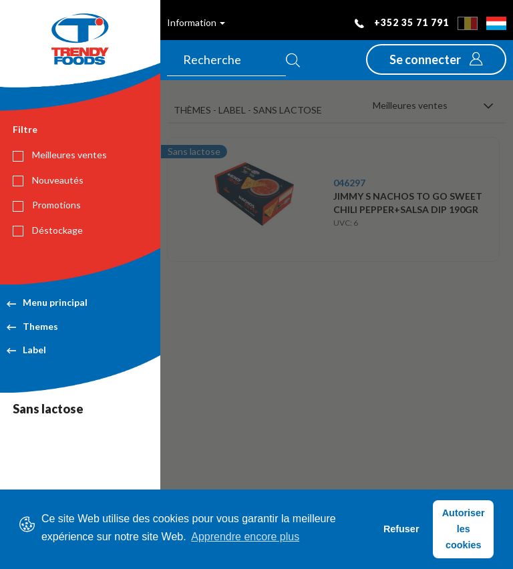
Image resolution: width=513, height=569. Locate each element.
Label (26, 349)
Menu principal (47, 302)
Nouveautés (48, 180)
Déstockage (48, 230)
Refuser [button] (401, 529)
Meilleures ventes (60, 155)
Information (196, 22)
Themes (32, 326)
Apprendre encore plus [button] (245, 536)
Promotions (47, 205)
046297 (349, 182)
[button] (436, 59)
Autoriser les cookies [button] (463, 529)
